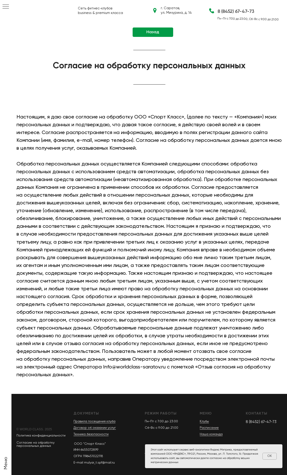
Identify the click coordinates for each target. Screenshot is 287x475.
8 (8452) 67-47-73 (236, 11)
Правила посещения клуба (94, 421)
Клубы (204, 421)
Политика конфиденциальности (41, 435)
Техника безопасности (91, 434)
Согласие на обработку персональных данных (35, 444)
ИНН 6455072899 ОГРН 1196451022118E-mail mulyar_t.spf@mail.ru (94, 456)
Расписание (209, 427)
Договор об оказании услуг (95, 427)
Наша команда (211, 434)
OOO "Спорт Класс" (90, 443)
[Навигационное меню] (6, 7)
